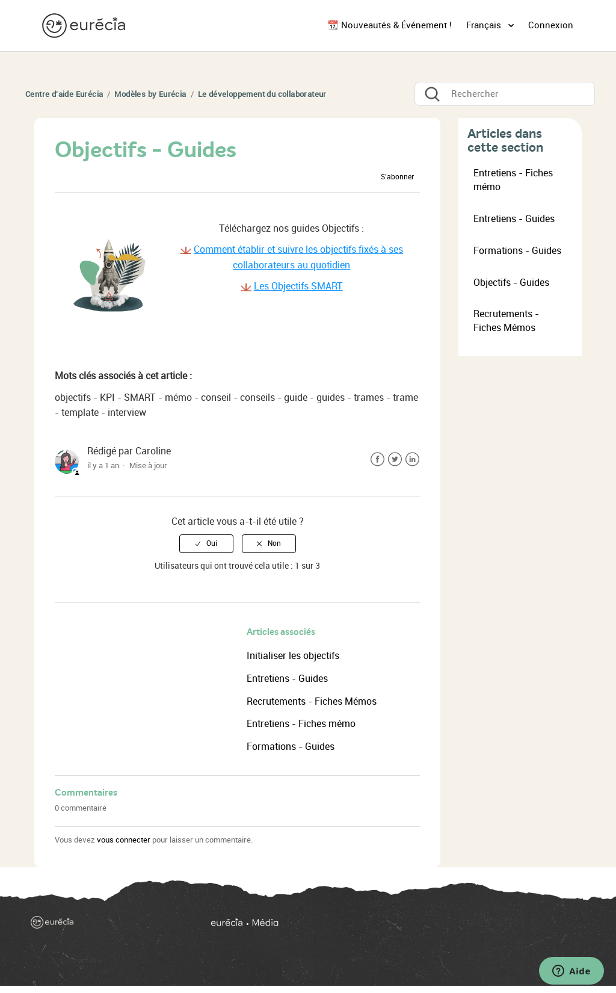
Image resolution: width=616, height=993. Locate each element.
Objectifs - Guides (511, 282)
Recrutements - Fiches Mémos (312, 701)
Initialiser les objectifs (293, 655)
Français (485, 25)
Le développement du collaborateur (262, 94)
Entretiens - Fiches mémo (301, 723)
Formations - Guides (290, 746)
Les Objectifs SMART (298, 286)
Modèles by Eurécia (150, 94)
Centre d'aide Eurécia (64, 94)
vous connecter (123, 839)
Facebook (377, 459)
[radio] (206, 543)
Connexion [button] (550, 25)
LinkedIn (412, 459)
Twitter (394, 459)
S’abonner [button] (397, 177)
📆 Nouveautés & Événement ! (389, 25)
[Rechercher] (504, 94)
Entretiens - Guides (287, 678)
